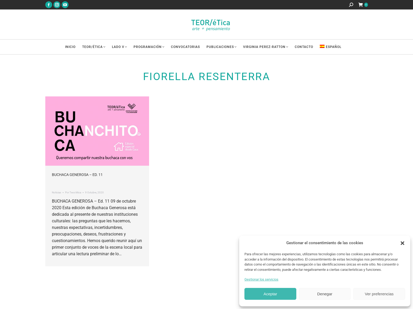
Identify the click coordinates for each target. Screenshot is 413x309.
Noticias (56, 192)
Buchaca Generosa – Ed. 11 (77, 175)
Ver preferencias (379, 294)
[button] (402, 243)
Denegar (324, 294)
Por (73, 192)
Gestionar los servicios (261, 279)
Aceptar (270, 294)
